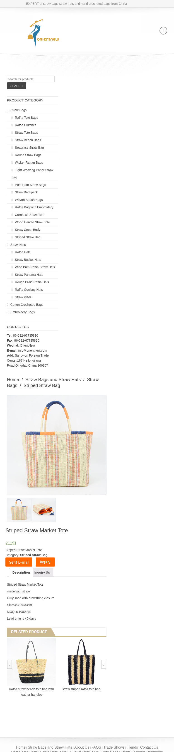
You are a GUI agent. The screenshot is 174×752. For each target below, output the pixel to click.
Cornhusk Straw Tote (29, 215)
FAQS (96, 747)
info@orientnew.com (32, 350)
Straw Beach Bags (28, 140)
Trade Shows (114, 747)
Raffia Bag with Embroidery (34, 207)
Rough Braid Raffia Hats (32, 282)
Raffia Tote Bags (26, 117)
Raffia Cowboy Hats (29, 289)
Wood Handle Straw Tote (32, 222)
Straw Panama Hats (29, 274)
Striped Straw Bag (28, 237)
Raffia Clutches (25, 125)
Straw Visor (23, 297)
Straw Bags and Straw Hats (53, 379)
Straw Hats (18, 245)
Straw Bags (18, 110)
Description (21, 572)
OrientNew (27, 345)
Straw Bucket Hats (28, 259)
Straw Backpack (26, 192)
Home (13, 379)
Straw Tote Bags (26, 132)
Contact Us (149, 747)
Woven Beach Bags (29, 200)
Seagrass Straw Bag (29, 147)
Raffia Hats (23, 252)
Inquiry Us (42, 572)
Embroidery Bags (22, 312)
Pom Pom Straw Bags (30, 185)
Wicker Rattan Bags (29, 162)
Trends (132, 747)
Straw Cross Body (27, 230)
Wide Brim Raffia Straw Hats (35, 267)
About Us (81, 747)
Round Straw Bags (28, 155)
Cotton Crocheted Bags (27, 304)
